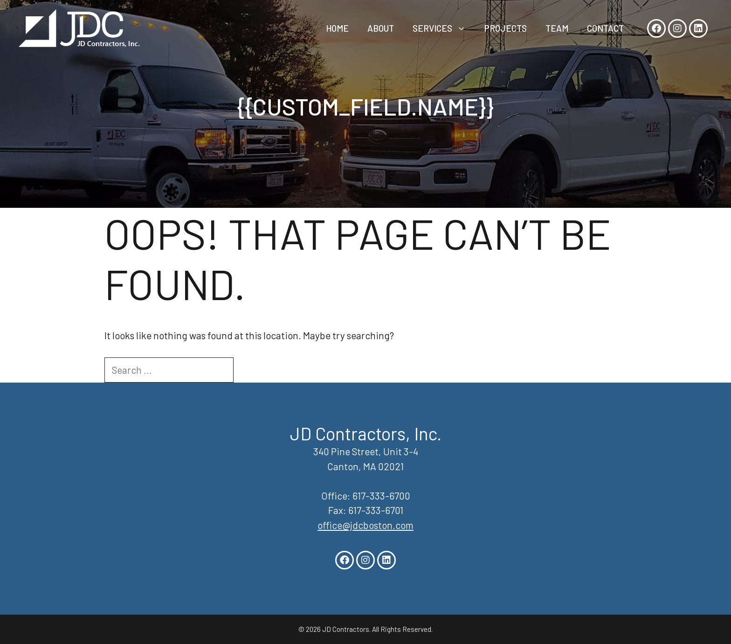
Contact (605, 28)
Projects (505, 28)
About (380, 28)
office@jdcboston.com (365, 525)
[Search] (250, 370)
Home (337, 28)
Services (444, 28)
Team (556, 28)
